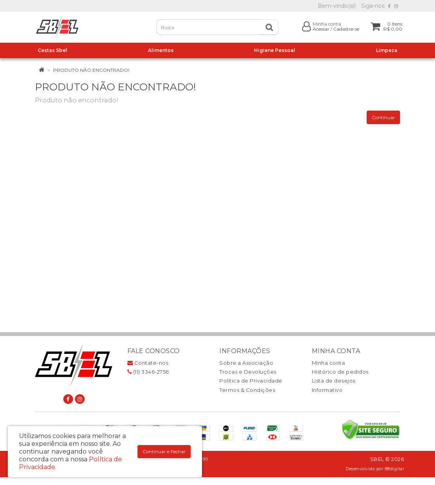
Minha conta (328, 363)
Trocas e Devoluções (248, 372)
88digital (394, 468)
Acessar (321, 29)
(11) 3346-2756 (148, 372)
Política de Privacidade (250, 381)
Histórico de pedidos (340, 372)
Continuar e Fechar (164, 451)
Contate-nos (148, 363)
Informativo (327, 390)
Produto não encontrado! (91, 70)
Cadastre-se (346, 29)
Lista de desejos (333, 381)
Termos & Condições (247, 390)
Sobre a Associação (246, 363)
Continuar (383, 117)
